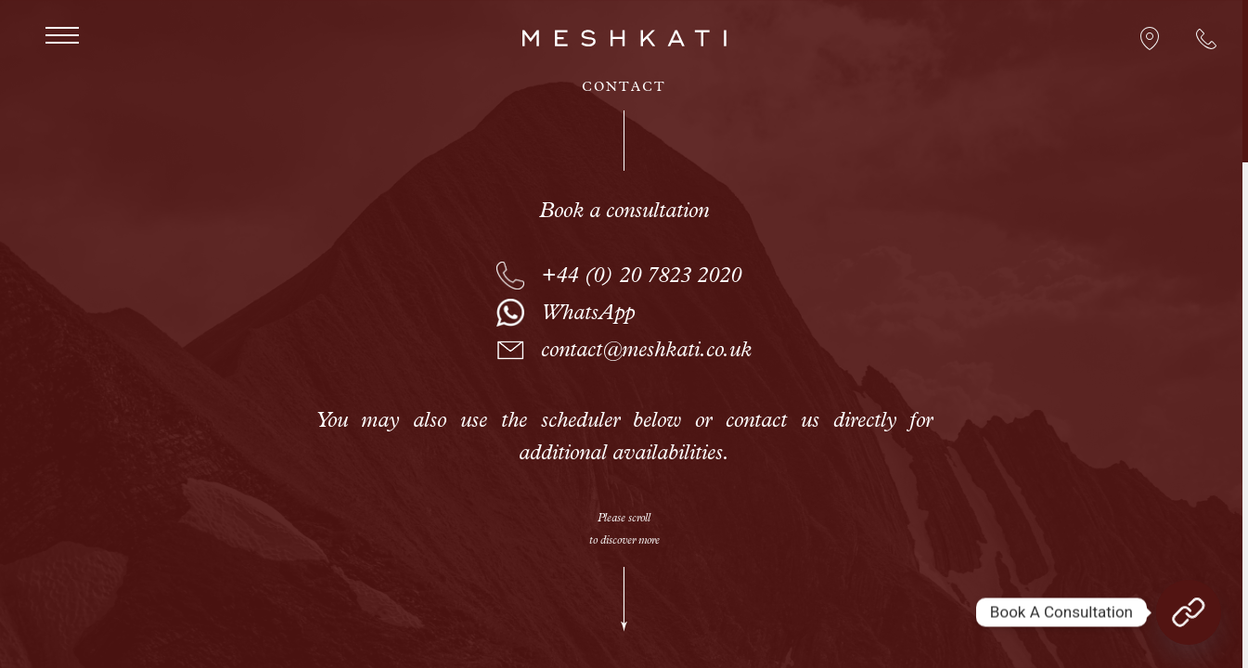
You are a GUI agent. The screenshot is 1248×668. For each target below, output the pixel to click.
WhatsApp (588, 315)
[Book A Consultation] (1188, 612)
